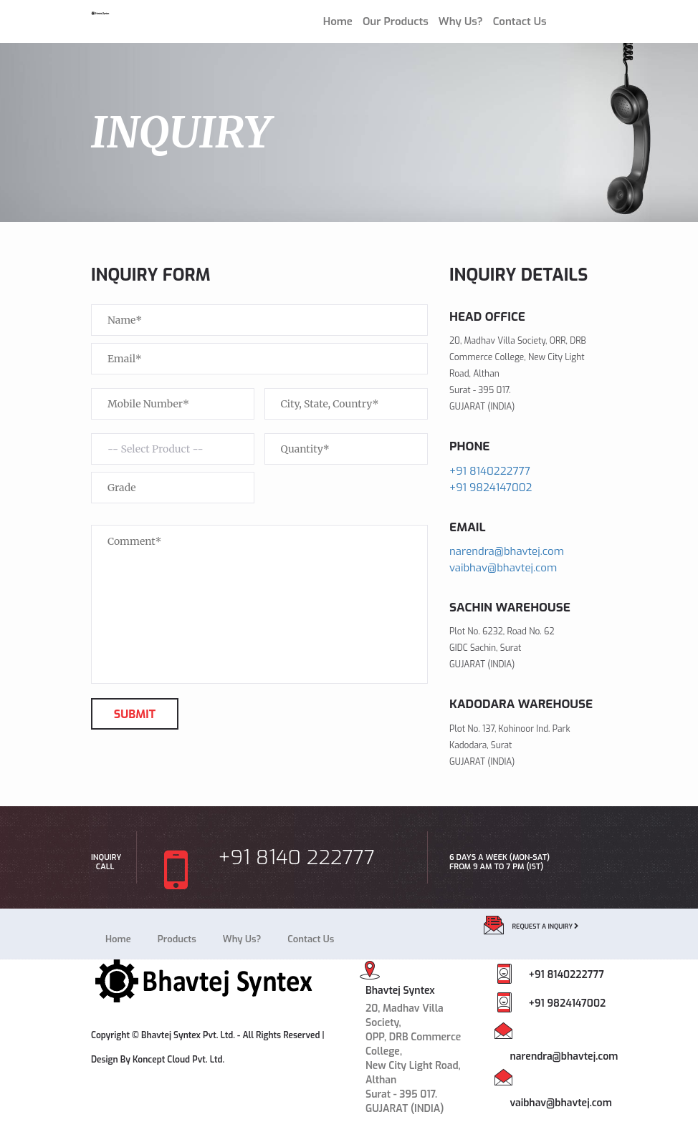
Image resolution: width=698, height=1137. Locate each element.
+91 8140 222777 (268, 863)
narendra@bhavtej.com (506, 551)
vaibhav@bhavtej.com (503, 568)
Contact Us (520, 21)
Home (338, 21)
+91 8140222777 (489, 471)
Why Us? (461, 21)
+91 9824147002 (490, 487)
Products (177, 939)
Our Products (396, 21)
